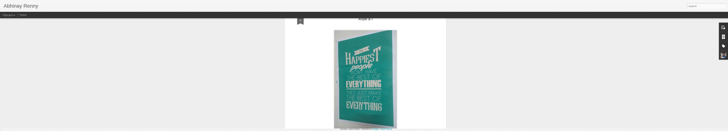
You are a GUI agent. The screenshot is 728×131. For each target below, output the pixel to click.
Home (23, 14)
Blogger (375, 129)
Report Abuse (386, 129)
